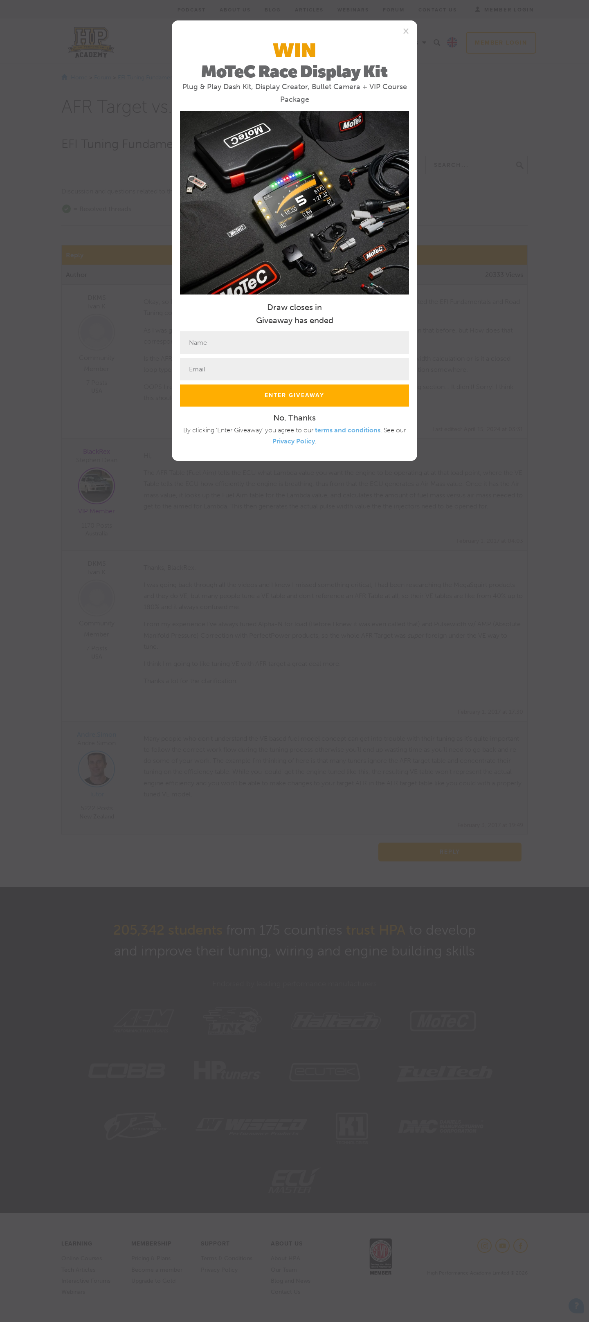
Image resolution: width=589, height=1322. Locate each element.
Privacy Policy (293, 441)
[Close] (406, 31)
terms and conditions (347, 430)
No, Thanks (294, 418)
